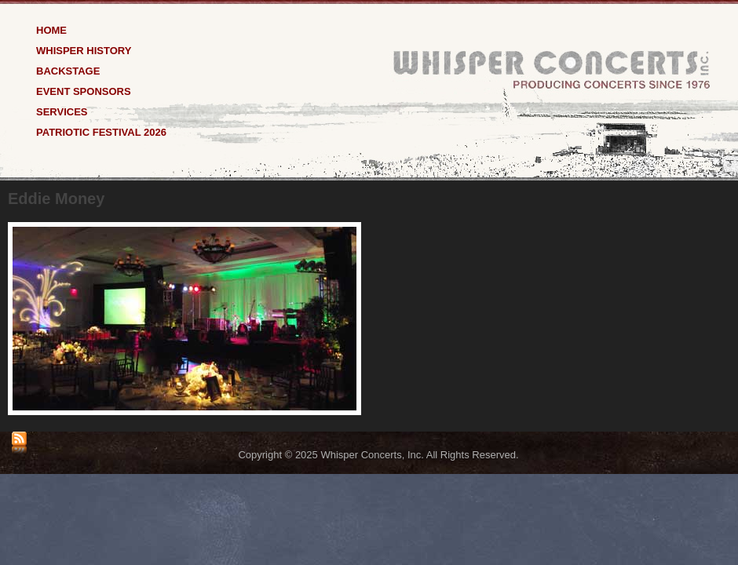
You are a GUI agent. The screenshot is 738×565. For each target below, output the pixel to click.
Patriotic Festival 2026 (101, 131)
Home (51, 29)
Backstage (68, 70)
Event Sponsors (83, 91)
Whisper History (83, 50)
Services (62, 111)
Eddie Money (56, 198)
